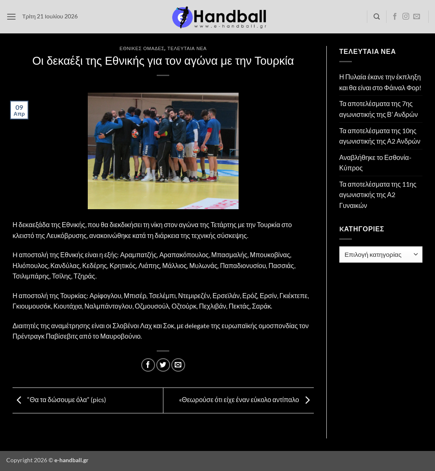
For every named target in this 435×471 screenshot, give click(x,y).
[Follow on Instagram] (405, 16)
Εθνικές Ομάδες (142, 48)
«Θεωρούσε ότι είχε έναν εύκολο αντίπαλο (246, 399)
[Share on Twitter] (163, 365)
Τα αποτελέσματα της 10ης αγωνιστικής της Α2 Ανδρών (379, 136)
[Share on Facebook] (148, 365)
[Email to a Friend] (178, 365)
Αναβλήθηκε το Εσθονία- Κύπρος (375, 162)
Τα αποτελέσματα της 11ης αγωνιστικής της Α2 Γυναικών (378, 194)
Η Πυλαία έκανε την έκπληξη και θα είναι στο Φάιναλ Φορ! (380, 82)
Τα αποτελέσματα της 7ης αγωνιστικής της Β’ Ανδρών (378, 108)
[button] (11, 16)
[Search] (377, 17)
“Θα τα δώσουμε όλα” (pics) (59, 399)
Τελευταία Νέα (187, 48)
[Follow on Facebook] (395, 16)
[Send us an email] (416, 16)
